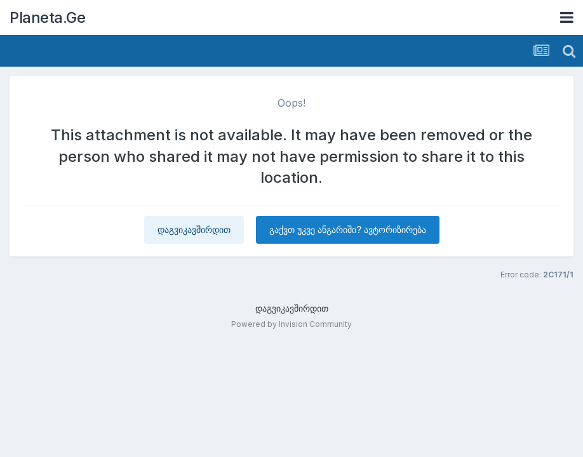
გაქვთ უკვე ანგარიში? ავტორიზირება (347, 229)
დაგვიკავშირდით (194, 229)
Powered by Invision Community (291, 324)
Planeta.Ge (47, 17)
